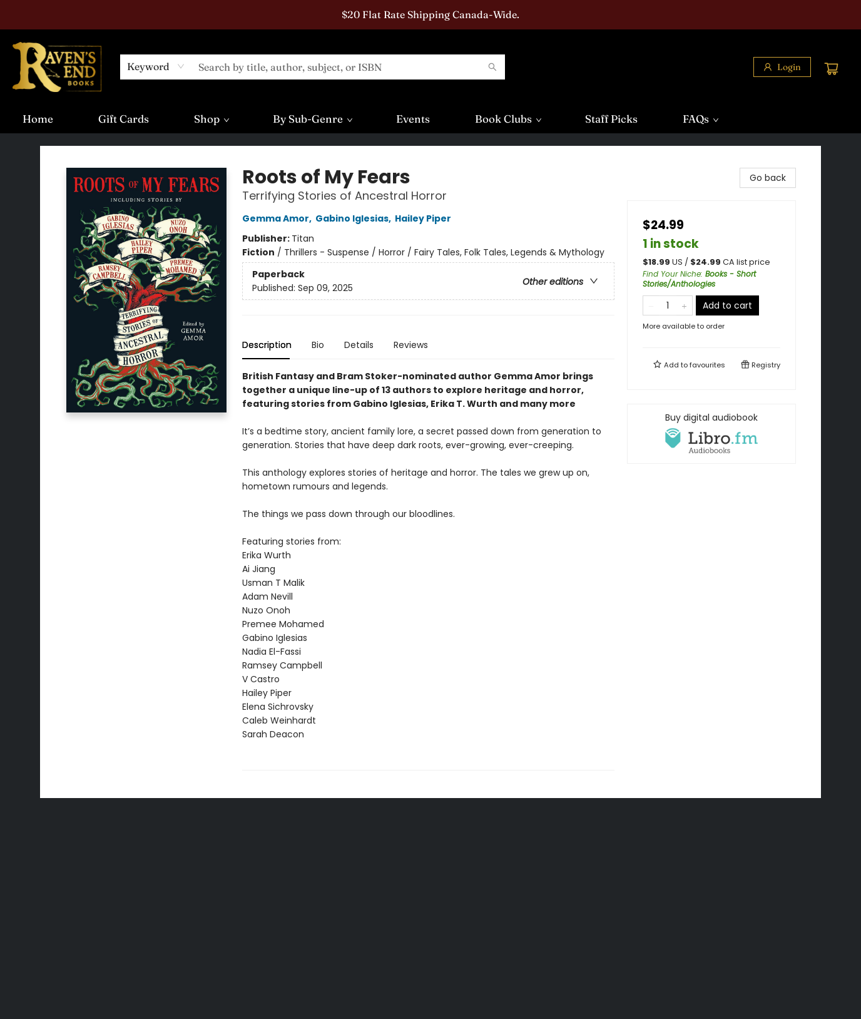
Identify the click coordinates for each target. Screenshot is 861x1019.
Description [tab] (267, 345)
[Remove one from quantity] (651, 305)
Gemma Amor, (278, 218)
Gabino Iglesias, (355, 218)
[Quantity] (667, 305)
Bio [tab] (318, 345)
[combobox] (156, 66)
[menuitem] (38, 119)
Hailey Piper (425, 218)
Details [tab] (359, 345)
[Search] (492, 66)
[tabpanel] (428, 570)
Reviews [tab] (411, 345)
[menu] (430, 119)
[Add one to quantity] (684, 305)
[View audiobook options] (711, 434)
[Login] (782, 67)
